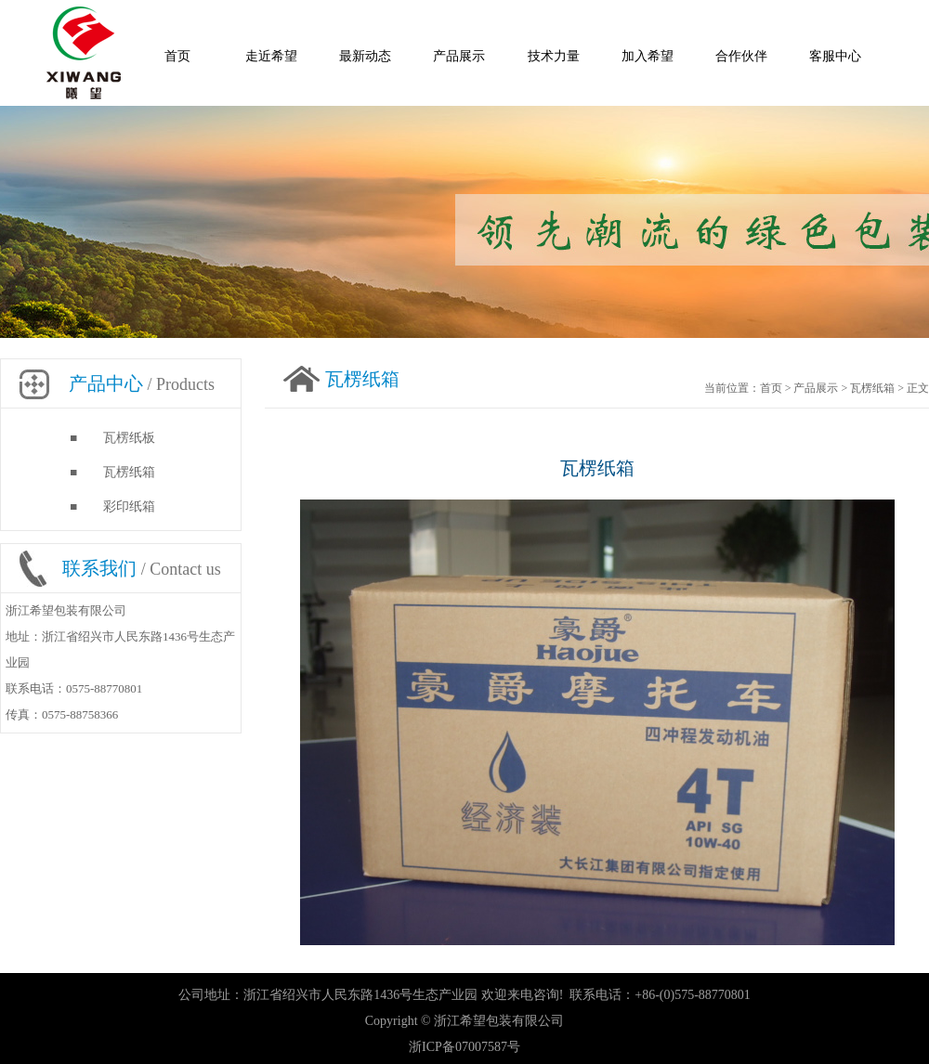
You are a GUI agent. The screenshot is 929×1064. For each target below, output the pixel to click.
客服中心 (835, 56)
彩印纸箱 (129, 506)
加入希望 (648, 56)
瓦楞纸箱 (129, 472)
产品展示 (459, 56)
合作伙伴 (741, 56)
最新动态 (365, 56)
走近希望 (271, 56)
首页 (177, 56)
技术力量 (554, 56)
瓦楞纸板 (129, 438)
